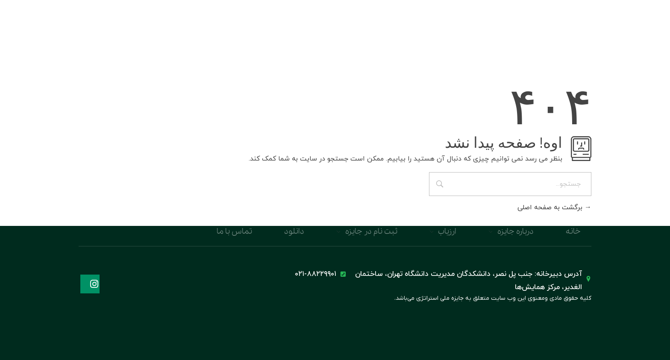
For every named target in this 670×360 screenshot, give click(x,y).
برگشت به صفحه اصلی (554, 207)
